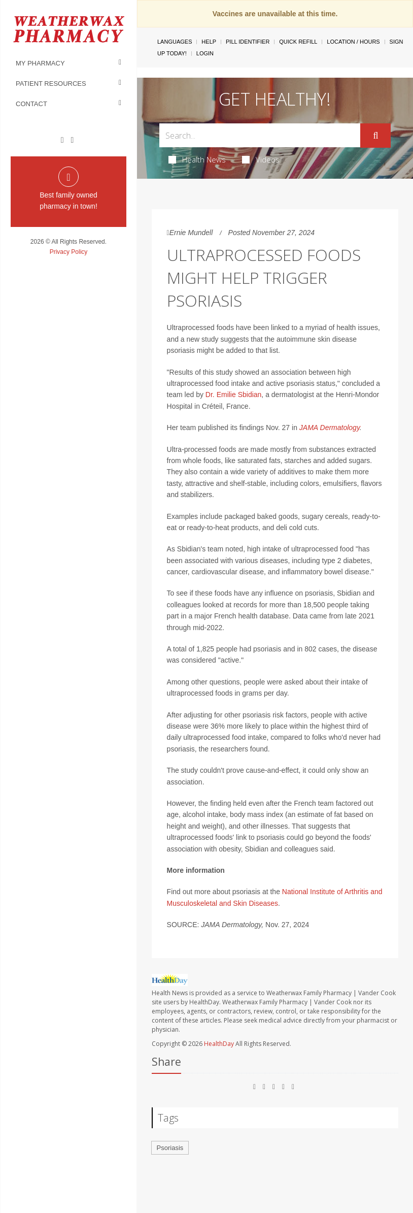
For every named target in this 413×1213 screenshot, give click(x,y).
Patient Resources (51, 83)
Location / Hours (353, 42)
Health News (197, 159)
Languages (174, 42)
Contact (31, 104)
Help (208, 42)
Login (205, 53)
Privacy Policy (69, 251)
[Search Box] (260, 135)
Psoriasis (170, 1148)
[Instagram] (72, 140)
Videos (261, 159)
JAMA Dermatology (329, 427)
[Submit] (375, 135)
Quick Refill (298, 42)
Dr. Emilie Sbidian (233, 394)
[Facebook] (62, 140)
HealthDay (219, 1043)
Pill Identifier (247, 42)
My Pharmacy (40, 63)
